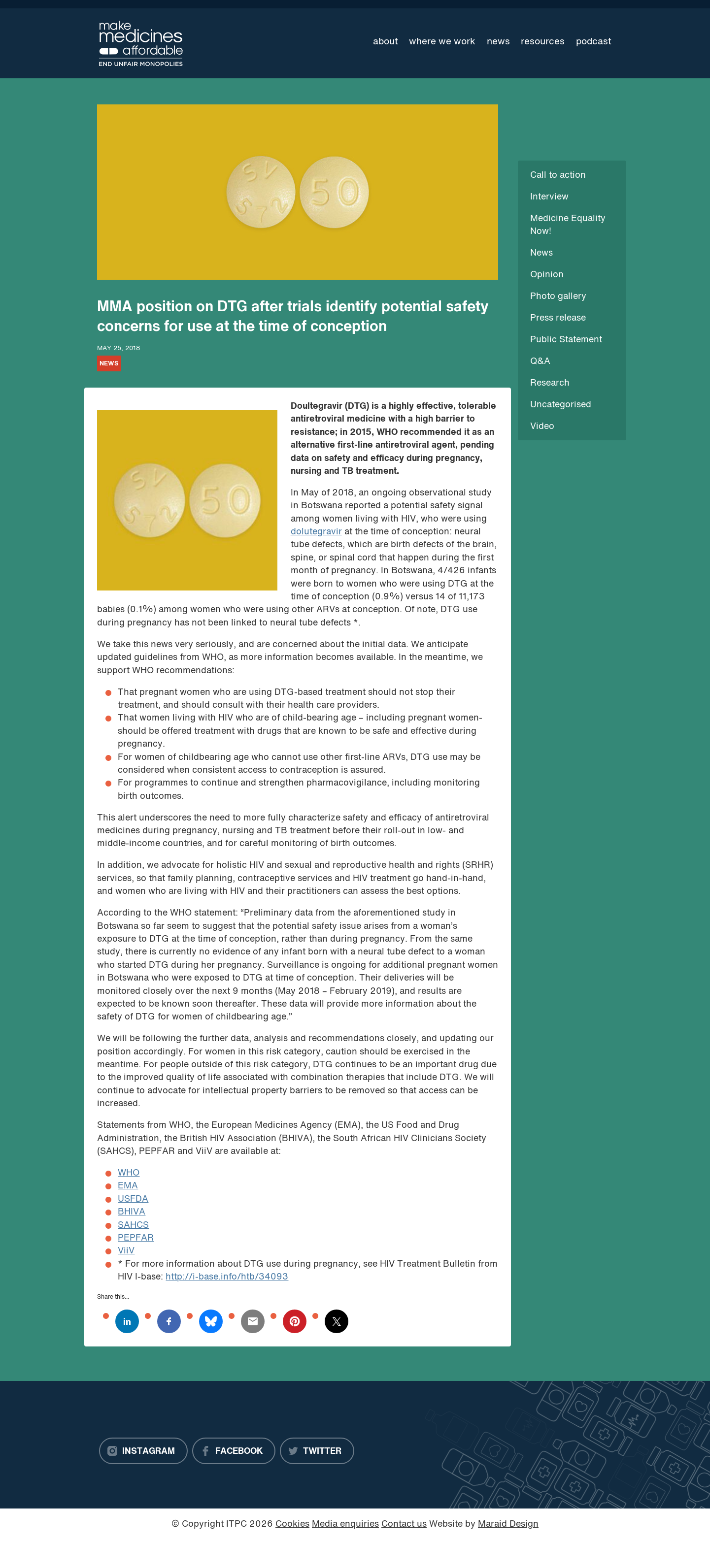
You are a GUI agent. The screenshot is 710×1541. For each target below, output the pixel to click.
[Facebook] (233, 1451)
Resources (543, 42)
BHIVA (131, 1212)
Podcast (593, 42)
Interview (549, 197)
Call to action (558, 175)
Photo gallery (558, 297)
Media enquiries (345, 1524)
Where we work (442, 42)
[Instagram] (143, 1451)
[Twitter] (317, 1451)
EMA (128, 1186)
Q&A (540, 362)
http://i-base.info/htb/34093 (227, 1277)
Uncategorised (560, 405)
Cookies (292, 1524)
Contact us (404, 1524)
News (498, 42)
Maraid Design (508, 1524)
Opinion (547, 275)
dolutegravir (316, 532)
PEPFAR (136, 1238)
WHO (128, 1173)
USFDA (133, 1199)
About (385, 42)
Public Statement (566, 340)
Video (542, 427)
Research (550, 383)
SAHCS (133, 1225)
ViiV (126, 1251)
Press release (558, 318)
